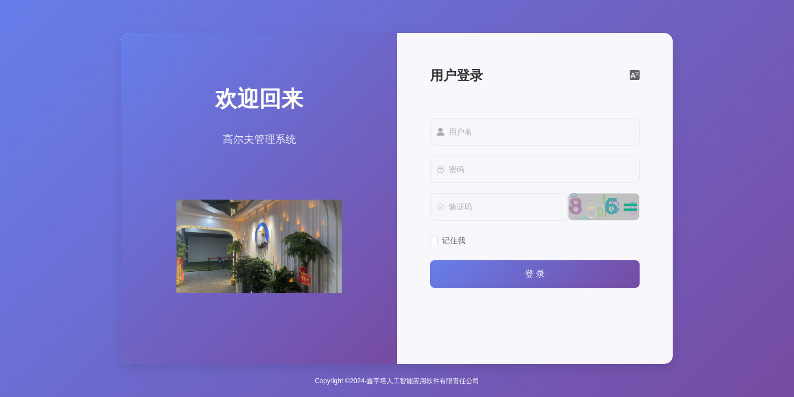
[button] (635, 75)
